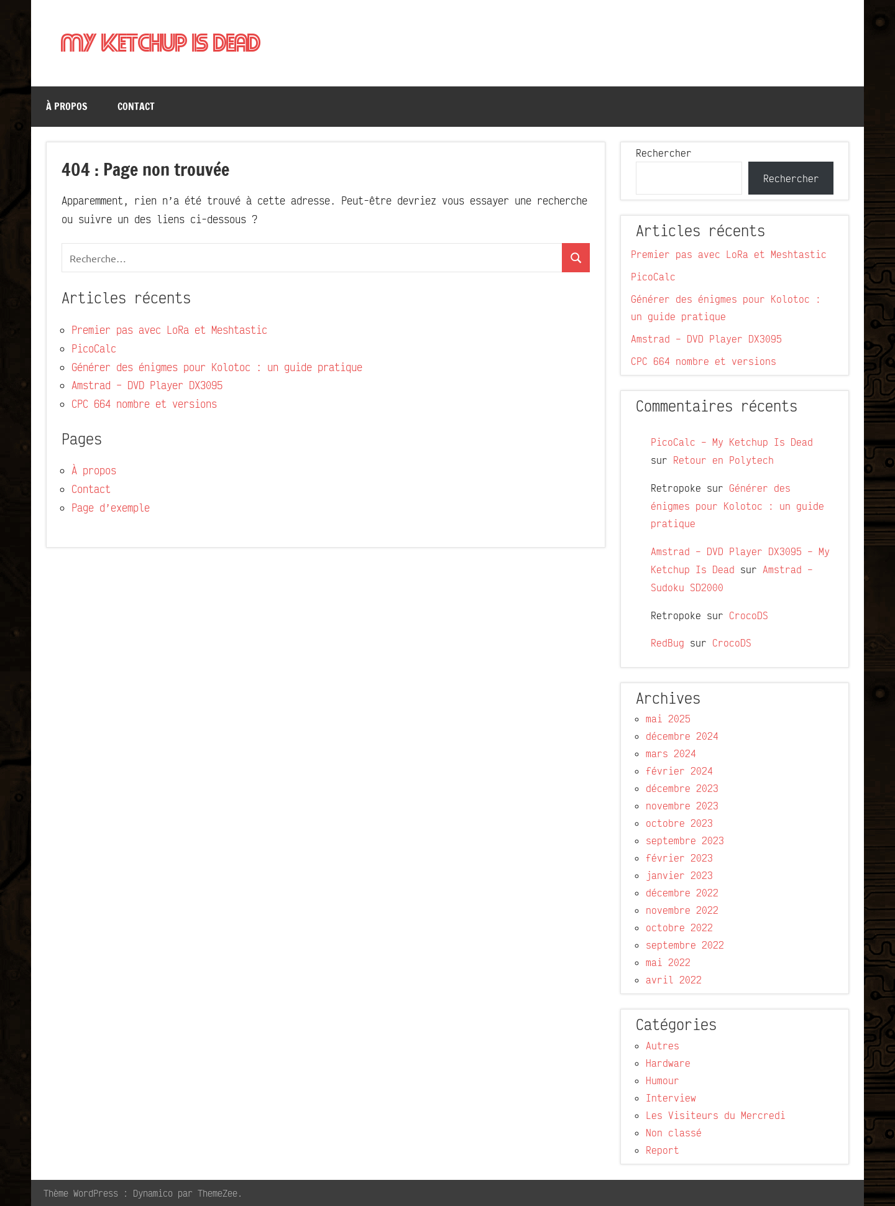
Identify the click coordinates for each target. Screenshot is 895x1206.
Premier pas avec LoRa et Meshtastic (169, 329)
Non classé (674, 1132)
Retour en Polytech (723, 460)
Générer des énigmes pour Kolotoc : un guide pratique (216, 367)
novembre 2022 (682, 910)
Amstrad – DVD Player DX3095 (147, 385)
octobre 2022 (679, 927)
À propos (67, 106)
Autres (662, 1045)
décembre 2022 (682, 892)
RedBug (667, 643)
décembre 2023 (682, 788)
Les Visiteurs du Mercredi (716, 1115)
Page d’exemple (110, 507)
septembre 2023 (685, 840)
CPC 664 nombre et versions (144, 403)
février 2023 (679, 858)
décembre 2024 (682, 736)
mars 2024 (671, 753)
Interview (671, 1098)
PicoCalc (93, 348)
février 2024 (679, 771)
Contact (136, 106)
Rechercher (664, 153)
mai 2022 (668, 962)
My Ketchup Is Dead (160, 44)
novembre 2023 (682, 805)
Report (662, 1150)
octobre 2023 (679, 823)
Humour (662, 1080)
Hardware (668, 1063)
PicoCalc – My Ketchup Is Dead (732, 442)
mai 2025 (668, 718)
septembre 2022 (685, 945)
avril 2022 (674, 980)
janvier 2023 (679, 875)
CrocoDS (748, 615)
